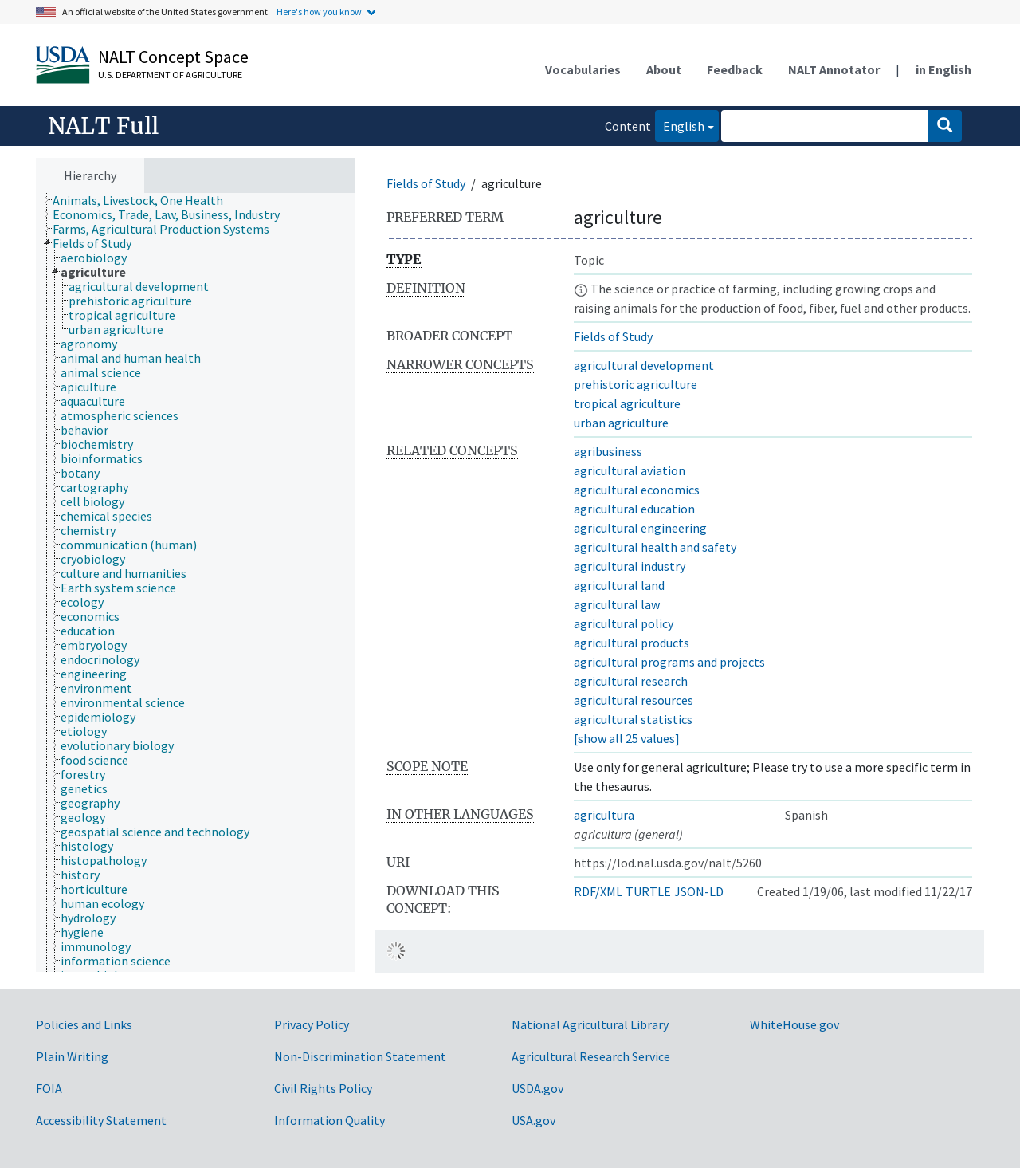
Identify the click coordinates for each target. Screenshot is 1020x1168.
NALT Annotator (834, 69)
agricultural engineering (640, 528)
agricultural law (617, 604)
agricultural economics (637, 489)
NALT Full (103, 126)
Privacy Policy (311, 1024)
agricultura (604, 815)
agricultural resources (633, 700)
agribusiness (608, 451)
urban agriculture (621, 423)
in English (943, 69)
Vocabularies (583, 69)
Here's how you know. (320, 12)
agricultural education (634, 509)
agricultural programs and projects (669, 662)
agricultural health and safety (655, 547)
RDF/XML (598, 891)
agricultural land (619, 585)
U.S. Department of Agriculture (170, 75)
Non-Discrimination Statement (360, 1056)
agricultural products (631, 643)
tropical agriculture (627, 403)
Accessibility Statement (101, 1120)
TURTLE (648, 891)
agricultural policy (623, 623)
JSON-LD (699, 891)
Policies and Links (84, 1024)
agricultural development (644, 365)
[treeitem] (144, 200)
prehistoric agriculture (635, 384)
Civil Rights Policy (323, 1088)
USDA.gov (537, 1088)
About (663, 69)
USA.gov (533, 1120)
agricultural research (631, 681)
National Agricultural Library (590, 1024)
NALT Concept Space (173, 56)
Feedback (735, 69)
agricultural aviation (629, 470)
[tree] (195, 583)
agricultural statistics (633, 719)
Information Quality (329, 1120)
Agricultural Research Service (591, 1056)
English (679, 125)
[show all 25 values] (627, 738)
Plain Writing (72, 1056)
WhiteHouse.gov (794, 1024)
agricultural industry (629, 566)
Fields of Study (425, 183)
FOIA (49, 1088)
